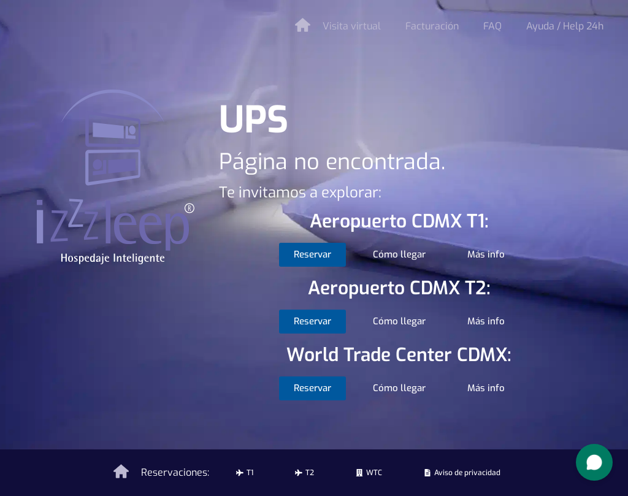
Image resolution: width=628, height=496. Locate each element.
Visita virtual (352, 26)
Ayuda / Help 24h (564, 26)
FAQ (492, 26)
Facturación (432, 26)
